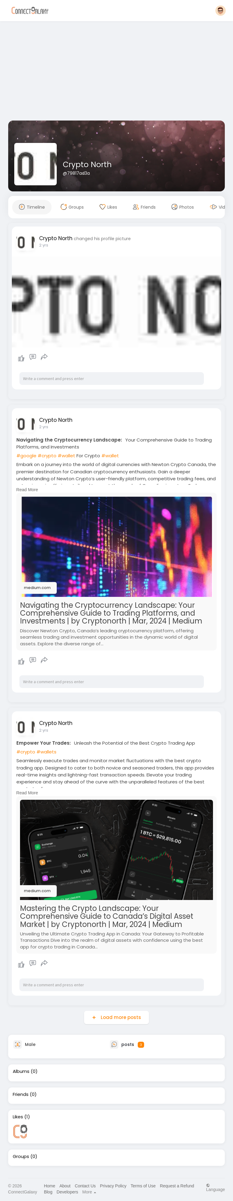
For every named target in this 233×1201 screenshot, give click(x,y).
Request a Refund (177, 1185)
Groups (21, 1156)
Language (215, 1187)
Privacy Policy (113, 1185)
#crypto (47, 455)
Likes (18, 1116)
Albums (21, 1071)
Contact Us (85, 1185)
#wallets (46, 752)
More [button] (89, 1192)
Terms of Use (143, 1185)
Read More (27, 489)
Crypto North (87, 164)
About (65, 1185)
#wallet (66, 455)
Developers (67, 1191)
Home (49, 1185)
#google (26, 455)
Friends (21, 1094)
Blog (48, 1191)
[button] (220, 10)
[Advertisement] (116, 72)
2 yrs (43, 245)
